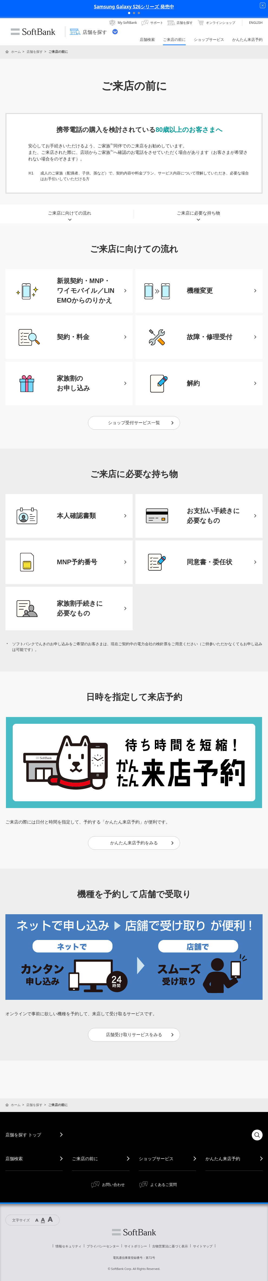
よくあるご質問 (163, 1184)
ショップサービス (156, 1159)
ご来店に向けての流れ (69, 214)
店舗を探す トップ (23, 1135)
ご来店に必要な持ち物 (198, 214)
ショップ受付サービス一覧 (141, 422)
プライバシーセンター (103, 1246)
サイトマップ (203, 1246)
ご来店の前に (85, 1159)
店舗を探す (35, 51)
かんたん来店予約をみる (142, 843)
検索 (257, 1135)
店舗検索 (14, 1159)
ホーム (16, 51)
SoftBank (33, 31)
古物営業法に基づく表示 (170, 1246)
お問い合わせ (113, 1184)
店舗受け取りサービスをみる (140, 1034)
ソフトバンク (134, 1232)
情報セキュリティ (68, 1246)
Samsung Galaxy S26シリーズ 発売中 (134, 7)
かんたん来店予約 (222, 1159)
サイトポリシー (135, 1246)
